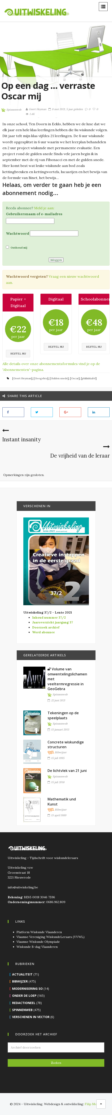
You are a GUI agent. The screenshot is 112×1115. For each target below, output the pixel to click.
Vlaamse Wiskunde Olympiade (38, 942)
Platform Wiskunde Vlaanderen (39, 932)
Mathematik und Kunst (62, 801)
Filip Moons (93, 1104)
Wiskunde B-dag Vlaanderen (37, 947)
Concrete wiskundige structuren (66, 744)
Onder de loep (24, 995)
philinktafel (88, 378)
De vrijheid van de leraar (80, 455)
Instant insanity (21, 439)
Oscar (75, 378)
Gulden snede (59, 378)
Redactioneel (23, 1003)
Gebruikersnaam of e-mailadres (34, 214)
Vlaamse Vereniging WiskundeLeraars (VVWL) (50, 937)
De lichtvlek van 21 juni (67, 770)
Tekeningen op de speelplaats (63, 715)
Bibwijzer (57, 752)
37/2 (56, 592)
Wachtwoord (17, 233)
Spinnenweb (11, 110)
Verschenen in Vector (31, 1017)
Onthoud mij (16, 247)
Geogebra (41, 378)
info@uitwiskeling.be (23, 887)
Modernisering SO (27, 988)
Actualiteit (22, 974)
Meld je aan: (44, 208)
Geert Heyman (22, 378)
